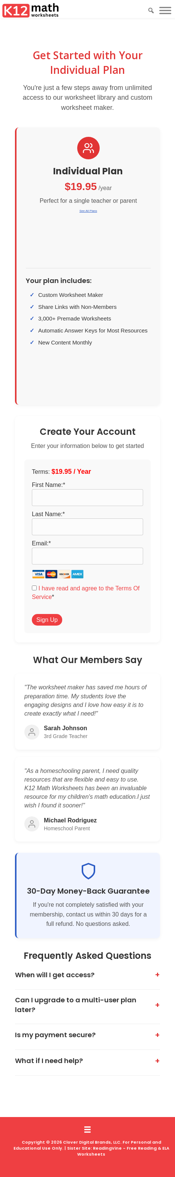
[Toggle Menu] (165, 10)
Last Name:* (48, 514)
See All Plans (88, 211)
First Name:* (48, 485)
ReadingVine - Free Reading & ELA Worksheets (123, 1151)
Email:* (41, 543)
